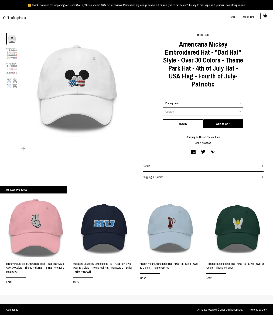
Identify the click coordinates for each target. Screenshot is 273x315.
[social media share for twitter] (203, 152)
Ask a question (203, 143)
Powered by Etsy (258, 309)
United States (206, 137)
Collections (248, 16)
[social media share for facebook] (193, 152)
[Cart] (265, 17)
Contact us (12, 309)
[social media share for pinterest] (213, 152)
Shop (233, 16)
